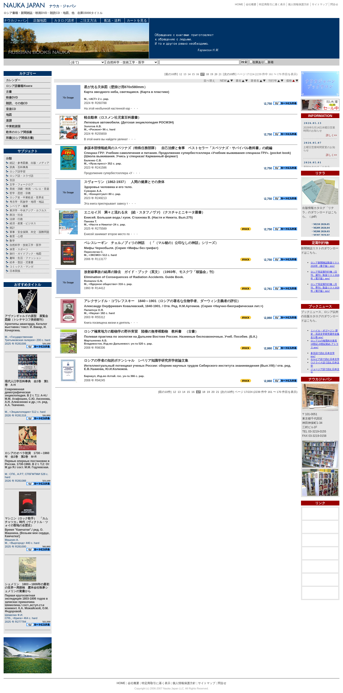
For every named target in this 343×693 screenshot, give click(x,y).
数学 (12, 240)
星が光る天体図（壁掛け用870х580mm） (115, 87)
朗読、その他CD (16, 103)
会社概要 (251, 4)
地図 (9, 114)
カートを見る (137, 20)
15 (193, 74)
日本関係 (15, 270)
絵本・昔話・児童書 (21, 262)
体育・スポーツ (19, 249)
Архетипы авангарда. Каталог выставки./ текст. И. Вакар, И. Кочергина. (26, 327)
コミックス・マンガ (21, 266)
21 (220, 74)
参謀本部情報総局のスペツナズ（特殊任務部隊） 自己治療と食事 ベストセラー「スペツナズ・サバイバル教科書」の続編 (178, 148)
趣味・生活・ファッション (25, 257)
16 (197, 74)
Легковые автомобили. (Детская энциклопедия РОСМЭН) (129, 122)
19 (211, 74)
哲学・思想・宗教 (20, 193)
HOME (239, 4)
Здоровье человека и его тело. (108, 187)
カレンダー (13, 80)
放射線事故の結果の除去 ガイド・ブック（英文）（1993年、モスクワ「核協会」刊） (150, 272)
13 (184, 74)
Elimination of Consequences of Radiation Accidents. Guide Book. (134, 277)
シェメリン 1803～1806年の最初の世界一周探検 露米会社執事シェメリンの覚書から (27, 588)
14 (189, 74)
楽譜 (9, 120)
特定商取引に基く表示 (272, 4)
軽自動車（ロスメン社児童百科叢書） (112, 117)
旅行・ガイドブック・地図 (25, 253)
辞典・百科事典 (19, 167)
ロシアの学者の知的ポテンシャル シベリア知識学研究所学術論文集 (136, 360)
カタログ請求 (64, 20)
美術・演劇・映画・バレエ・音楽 (29, 188)
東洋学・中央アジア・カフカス (28, 210)
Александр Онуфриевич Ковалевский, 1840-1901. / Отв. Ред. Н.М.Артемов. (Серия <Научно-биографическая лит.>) (173, 306)
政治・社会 (16, 214)
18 (207, 74)
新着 (269, 62)
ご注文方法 (88, 20)
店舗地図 (40, 20)
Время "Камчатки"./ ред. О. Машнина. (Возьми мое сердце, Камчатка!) (27, 533)
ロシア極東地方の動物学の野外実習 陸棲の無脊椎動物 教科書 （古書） (141, 331)
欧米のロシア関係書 (19, 132)
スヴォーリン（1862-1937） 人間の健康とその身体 (124, 182)
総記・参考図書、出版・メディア (29, 162)
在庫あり (256, 62)
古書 (9, 91)
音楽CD (11, 109)
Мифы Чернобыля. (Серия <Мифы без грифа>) (121, 248)
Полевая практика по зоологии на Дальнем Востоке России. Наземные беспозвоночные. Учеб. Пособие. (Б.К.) (170, 336)
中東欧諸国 (13, 126)
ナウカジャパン (15, 20)
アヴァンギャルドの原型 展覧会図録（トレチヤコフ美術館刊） (26, 317)
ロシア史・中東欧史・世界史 (27, 197)
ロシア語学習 (17, 171)
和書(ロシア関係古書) (20, 138)
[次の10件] (229, 74)
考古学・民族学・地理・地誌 (27, 201)
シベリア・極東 (19, 206)
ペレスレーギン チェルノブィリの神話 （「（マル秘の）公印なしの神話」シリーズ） (151, 243)
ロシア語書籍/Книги (19, 86)
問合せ (334, 4)
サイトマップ (320, 4)
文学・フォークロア (21, 184)
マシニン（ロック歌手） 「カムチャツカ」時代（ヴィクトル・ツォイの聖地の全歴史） (26, 522)
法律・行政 (16, 219)
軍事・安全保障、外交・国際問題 (29, 232)
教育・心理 (16, 236)
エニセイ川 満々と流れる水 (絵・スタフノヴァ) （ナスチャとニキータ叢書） (144, 212)
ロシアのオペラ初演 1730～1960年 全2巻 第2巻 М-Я (27, 454)
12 (180, 74)
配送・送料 (112, 20)
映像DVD (12, 97)
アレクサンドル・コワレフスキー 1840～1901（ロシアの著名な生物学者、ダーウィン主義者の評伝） (162, 301)
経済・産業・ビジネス (23, 223)
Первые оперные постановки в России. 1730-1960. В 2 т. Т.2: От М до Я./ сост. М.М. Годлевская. (27, 464)
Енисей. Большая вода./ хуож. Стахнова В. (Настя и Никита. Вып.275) (138, 217)
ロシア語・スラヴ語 (21, 175)
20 (215, 74)
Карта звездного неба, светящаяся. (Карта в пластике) (126, 92)
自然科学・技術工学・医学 (25, 244)
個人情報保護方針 (298, 4)
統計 (12, 227)
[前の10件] (171, 74)
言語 (12, 180)
